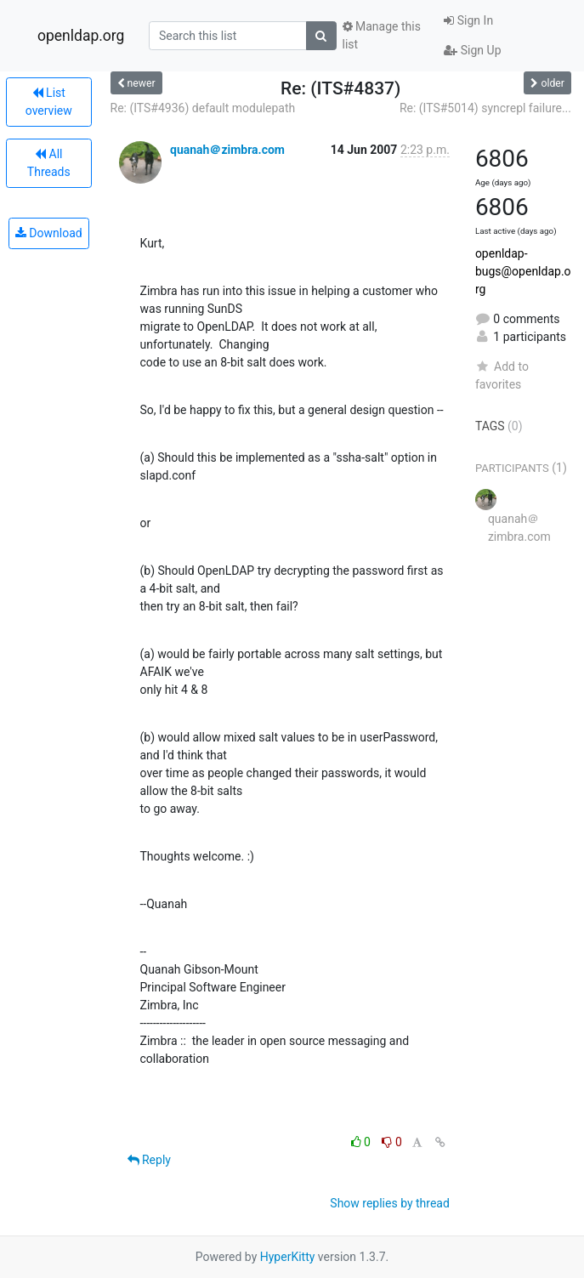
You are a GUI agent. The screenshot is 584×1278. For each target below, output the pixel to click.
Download (48, 233)
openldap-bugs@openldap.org (523, 271)
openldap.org (80, 35)
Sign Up (472, 50)
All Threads (49, 163)
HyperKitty (287, 1257)
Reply (149, 1160)
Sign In (468, 20)
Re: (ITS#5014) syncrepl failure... (485, 108)
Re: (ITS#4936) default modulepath (203, 108)
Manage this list (382, 35)
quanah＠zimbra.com (227, 149)
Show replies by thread (390, 1203)
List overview (49, 101)
